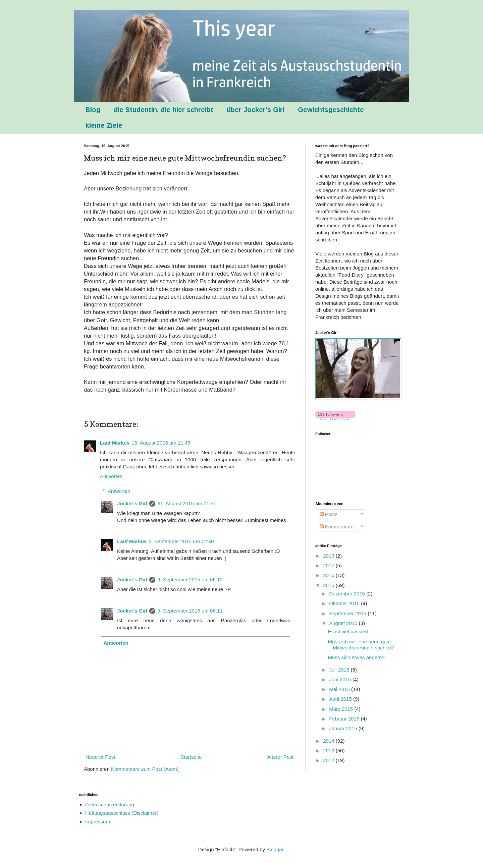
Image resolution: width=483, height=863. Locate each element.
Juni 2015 (340, 679)
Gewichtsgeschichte (331, 109)
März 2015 (341, 709)
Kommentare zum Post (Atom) (145, 769)
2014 (329, 741)
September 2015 (348, 613)
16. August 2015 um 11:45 (160, 443)
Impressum (97, 821)
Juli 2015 (340, 670)
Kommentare (337, 526)
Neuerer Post (100, 757)
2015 (329, 585)
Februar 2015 (345, 719)
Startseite (191, 757)
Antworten (111, 476)
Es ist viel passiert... (350, 631)
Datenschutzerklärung (109, 804)
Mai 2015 (340, 689)
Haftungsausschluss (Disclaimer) (121, 813)
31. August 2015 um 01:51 (186, 503)
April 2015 (341, 699)
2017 (329, 565)
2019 (329, 556)
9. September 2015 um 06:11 (189, 611)
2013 (329, 750)
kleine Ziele (104, 125)
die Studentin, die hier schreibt (163, 109)
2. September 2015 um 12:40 (181, 541)
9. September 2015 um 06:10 (189, 579)
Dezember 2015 (347, 593)
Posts (329, 514)
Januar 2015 (344, 728)
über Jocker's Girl (255, 109)
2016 (329, 575)
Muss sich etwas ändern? (356, 657)
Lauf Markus (114, 443)
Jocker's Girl (132, 503)
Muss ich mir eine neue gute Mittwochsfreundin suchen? (361, 644)
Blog (93, 109)
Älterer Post (280, 757)
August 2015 (344, 623)
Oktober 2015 (345, 603)
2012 (329, 760)
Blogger (274, 849)
